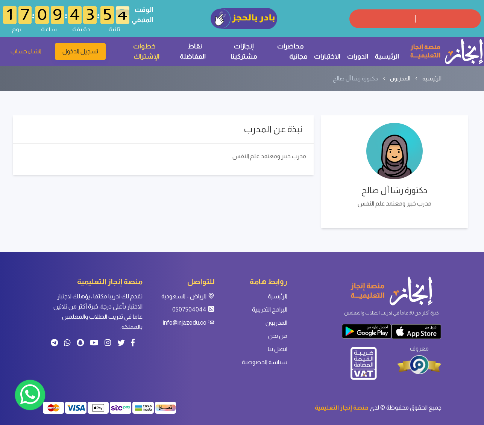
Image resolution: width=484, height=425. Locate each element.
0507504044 (193, 309)
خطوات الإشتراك (146, 51)
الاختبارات (327, 56)
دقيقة (81, 29)
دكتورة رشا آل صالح (355, 78)
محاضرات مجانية (292, 51)
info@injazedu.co (189, 322)
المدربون (400, 78)
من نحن (277, 336)
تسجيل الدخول (80, 51)
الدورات (357, 56)
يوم (16, 29)
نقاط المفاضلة (193, 51)
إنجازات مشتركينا (244, 51)
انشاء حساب (26, 51)
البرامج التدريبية (269, 309)
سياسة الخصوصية (264, 362)
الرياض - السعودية (188, 296)
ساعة (49, 29)
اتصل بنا (277, 349)
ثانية (114, 29)
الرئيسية (387, 56)
